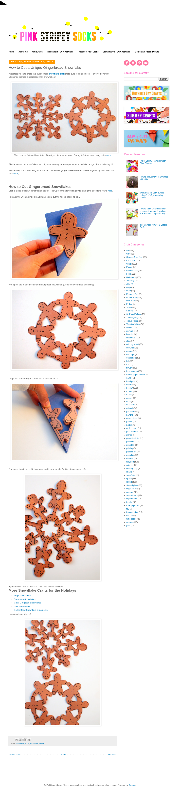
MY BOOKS (37, 52)
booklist (129, 334)
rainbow (129, 458)
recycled (130, 462)
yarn (128, 525)
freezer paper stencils (135, 374)
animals (129, 331)
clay (128, 341)
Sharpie (129, 311)
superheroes (131, 499)
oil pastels (130, 405)
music (128, 395)
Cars (128, 254)
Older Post (111, 755)
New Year (130, 301)
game (128, 378)
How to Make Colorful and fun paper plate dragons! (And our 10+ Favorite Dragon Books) (153, 211)
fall (127, 361)
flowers (129, 368)
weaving (130, 522)
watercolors (131, 519)
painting (129, 415)
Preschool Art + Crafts (88, 52)
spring (129, 482)
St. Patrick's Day (133, 314)
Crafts (129, 264)
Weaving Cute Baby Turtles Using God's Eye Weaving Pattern (152, 195)
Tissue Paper (132, 321)
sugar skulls (131, 488)
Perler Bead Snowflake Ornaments (31, 610)
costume (130, 348)
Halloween (131, 277)
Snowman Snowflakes (25, 599)
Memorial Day (132, 294)
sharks (129, 472)
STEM (129, 307)
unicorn (129, 515)
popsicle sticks (132, 438)
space (129, 478)
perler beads (131, 428)
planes (129, 435)
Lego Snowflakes (22, 595)
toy (127, 509)
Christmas (20, 743)
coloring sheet (132, 344)
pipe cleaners (132, 432)
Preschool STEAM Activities (60, 52)
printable (130, 445)
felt (127, 364)
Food (128, 274)
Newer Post (14, 755)
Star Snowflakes (22, 606)
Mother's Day (132, 297)
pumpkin (130, 455)
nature (129, 398)
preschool (130, 442)
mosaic (129, 391)
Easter (129, 267)
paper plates (131, 418)
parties (129, 421)
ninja (128, 401)
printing (129, 448)
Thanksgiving (132, 317)
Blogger (132, 785)
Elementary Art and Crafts (147, 52)
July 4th (129, 284)
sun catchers (132, 495)
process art (131, 452)
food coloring (132, 371)
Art (127, 250)
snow (27, 743)
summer (129, 492)
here (108, 155)
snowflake (34, 743)
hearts (129, 385)
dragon (129, 351)
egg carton (131, 358)
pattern (129, 425)
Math (128, 291)
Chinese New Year (134, 257)
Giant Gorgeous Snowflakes (27, 602)
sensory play (131, 468)
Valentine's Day (133, 324)
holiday (129, 388)
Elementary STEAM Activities (116, 52)
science (129, 465)
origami (129, 408)
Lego (128, 287)
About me (23, 52)
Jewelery (130, 281)
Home (11, 52)
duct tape (130, 354)
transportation (132, 512)
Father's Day (132, 270)
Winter (41, 743)
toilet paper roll (132, 505)
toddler (129, 502)
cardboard (130, 338)
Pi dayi (129, 304)
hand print (130, 381)
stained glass (132, 485)
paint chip (130, 411)
